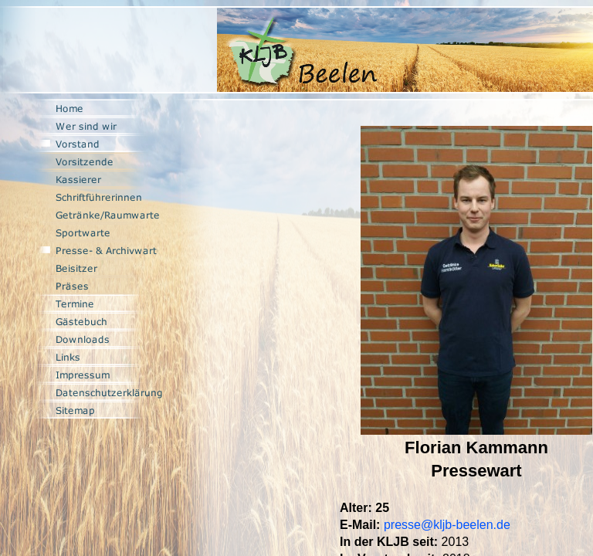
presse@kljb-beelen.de (447, 524)
